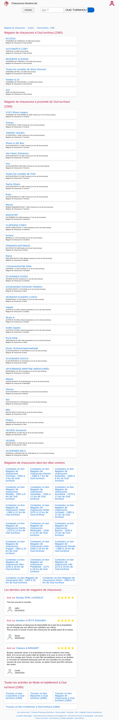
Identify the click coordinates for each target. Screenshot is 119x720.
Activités (28, 10)
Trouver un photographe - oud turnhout (90, 716)
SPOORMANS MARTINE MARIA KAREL (28, 369)
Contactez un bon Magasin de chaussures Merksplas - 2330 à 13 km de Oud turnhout (39, 529)
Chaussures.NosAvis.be (24, 3)
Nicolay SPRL (23, 597)
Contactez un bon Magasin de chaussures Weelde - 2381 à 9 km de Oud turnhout (16, 493)
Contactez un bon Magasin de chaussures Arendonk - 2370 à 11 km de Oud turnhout (65, 493)
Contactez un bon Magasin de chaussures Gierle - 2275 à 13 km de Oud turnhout (15, 528)
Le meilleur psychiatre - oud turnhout (71, 718)
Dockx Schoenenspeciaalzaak (22, 348)
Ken (8, 164)
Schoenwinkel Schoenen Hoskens (24, 287)
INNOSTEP (12, 215)
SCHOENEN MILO (16, 451)
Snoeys (10, 123)
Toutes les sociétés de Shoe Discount (26, 69)
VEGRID (10, 441)
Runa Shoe (12, 338)
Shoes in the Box (15, 143)
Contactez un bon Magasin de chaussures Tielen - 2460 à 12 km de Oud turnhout (15, 510)
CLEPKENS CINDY (16, 225)
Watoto (9, 379)
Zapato (9, 307)
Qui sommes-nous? (23, 712)
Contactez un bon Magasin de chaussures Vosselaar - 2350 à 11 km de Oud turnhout (40, 493)
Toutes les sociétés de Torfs (21, 174)
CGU (76, 712)
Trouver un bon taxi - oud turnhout (46, 718)
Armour (10, 235)
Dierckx (10, 389)
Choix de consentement (94, 712)
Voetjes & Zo (12, 80)
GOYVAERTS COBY (17, 49)
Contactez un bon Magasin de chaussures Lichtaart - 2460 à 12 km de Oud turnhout (64, 511)
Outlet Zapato (13, 328)
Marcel (9, 205)
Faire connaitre (60, 712)
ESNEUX (38, 597)
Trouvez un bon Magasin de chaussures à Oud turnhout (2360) (65, 697)
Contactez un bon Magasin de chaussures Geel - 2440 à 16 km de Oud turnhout (40, 546)
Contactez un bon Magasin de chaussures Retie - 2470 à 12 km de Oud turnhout (40, 510)
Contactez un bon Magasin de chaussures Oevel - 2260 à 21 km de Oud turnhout (59, 580)
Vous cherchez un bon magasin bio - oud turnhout (59, 716)
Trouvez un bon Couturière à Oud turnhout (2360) (15, 695)
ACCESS (11, 38)
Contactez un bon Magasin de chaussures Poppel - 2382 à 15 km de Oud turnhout (16, 547)
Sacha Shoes (13, 184)
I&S (8, 399)
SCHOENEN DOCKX (17, 358)
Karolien (20, 620)
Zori (8, 90)
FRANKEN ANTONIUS (18, 246)
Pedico (9, 420)
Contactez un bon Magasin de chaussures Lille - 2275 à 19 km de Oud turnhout (64, 564)
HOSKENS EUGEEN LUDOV (21, 297)
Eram (8, 194)
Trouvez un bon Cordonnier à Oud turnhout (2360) (33, 706)
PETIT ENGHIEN (37, 620)
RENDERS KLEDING (17, 59)
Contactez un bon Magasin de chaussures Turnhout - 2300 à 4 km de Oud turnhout (15, 475)
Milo (8, 410)
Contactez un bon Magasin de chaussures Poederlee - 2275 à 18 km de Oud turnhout (39, 565)
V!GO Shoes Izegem (17, 112)
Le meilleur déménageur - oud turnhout (29, 716)
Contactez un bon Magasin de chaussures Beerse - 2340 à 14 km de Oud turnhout (64, 529)
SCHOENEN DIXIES (17, 276)
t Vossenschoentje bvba (18, 266)
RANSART (33, 648)
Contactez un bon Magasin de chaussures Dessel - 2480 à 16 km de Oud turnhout (65, 546)
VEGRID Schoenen (16, 430)
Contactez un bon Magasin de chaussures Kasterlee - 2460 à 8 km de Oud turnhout (65, 475)
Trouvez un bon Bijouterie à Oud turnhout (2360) (39, 695)
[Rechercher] (91, 10)
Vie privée (70, 712)
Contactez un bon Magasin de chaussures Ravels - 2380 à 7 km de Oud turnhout (40, 474)
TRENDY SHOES (15, 133)
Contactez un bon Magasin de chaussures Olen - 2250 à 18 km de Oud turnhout (15, 564)
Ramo (9, 256)
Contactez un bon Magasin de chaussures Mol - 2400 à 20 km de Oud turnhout (22, 580)
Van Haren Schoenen (17, 153)
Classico (20, 648)
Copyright (82, 712)
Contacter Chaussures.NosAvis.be (42, 712)
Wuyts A (10, 317)
